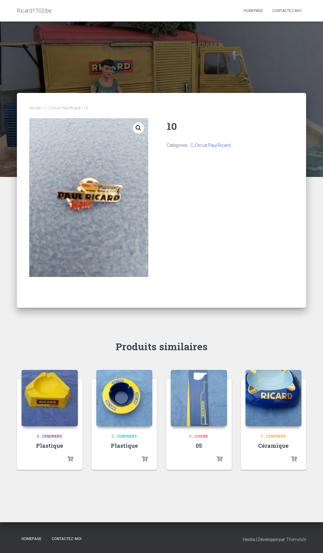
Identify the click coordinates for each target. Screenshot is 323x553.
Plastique (49, 445)
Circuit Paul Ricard (65, 108)
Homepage (253, 11)
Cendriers (52, 436)
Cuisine (201, 436)
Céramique (273, 445)
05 (199, 445)
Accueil (35, 108)
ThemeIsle (296, 539)
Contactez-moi (286, 11)
